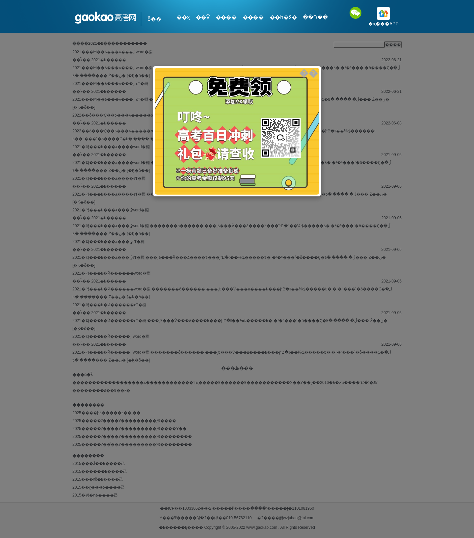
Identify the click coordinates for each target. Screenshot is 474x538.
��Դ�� (315, 17)
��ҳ (183, 17)
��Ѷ (203, 17)
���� (226, 17)
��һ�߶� (283, 17)
